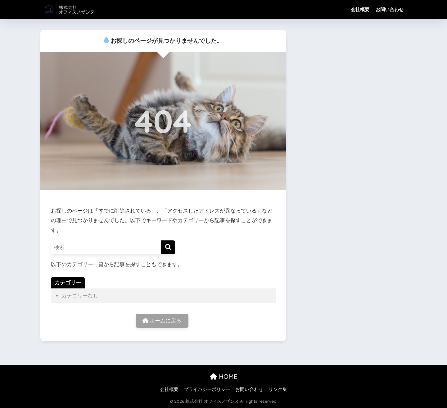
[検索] (168, 247)
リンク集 (278, 389)
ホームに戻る (162, 321)
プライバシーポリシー (207, 389)
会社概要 (360, 9)
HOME (223, 376)
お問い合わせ (390, 9)
